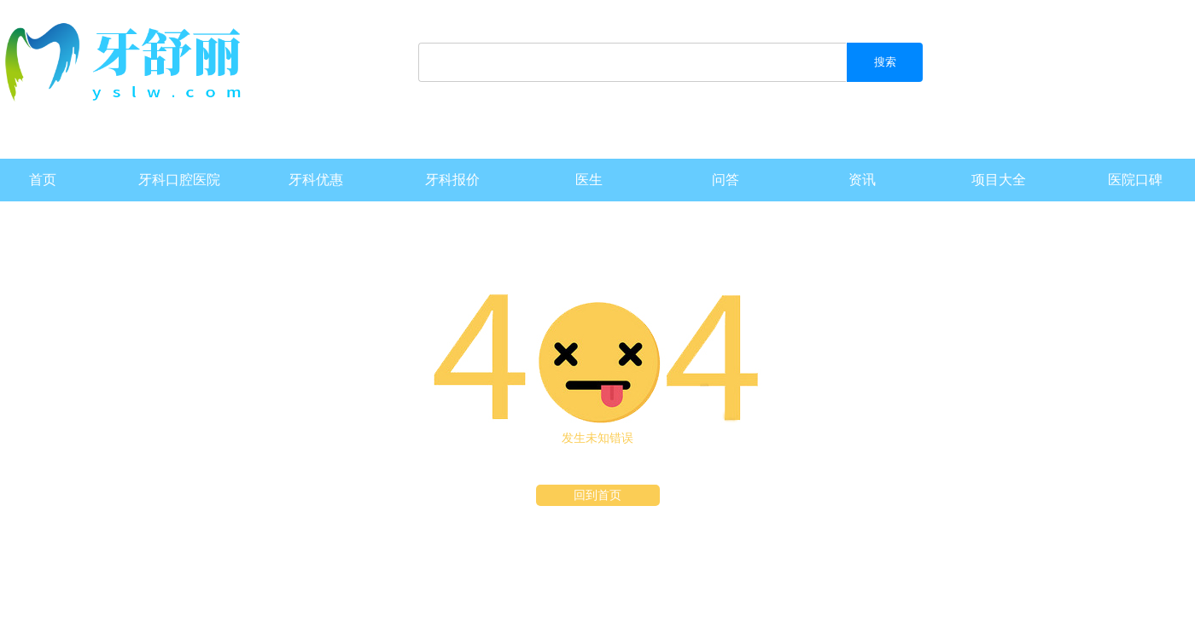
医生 (589, 179)
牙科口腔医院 (179, 179)
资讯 (862, 179)
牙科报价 (452, 179)
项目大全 (998, 179)
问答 (725, 179)
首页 (42, 179)
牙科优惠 (316, 179)
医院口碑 (1135, 179)
